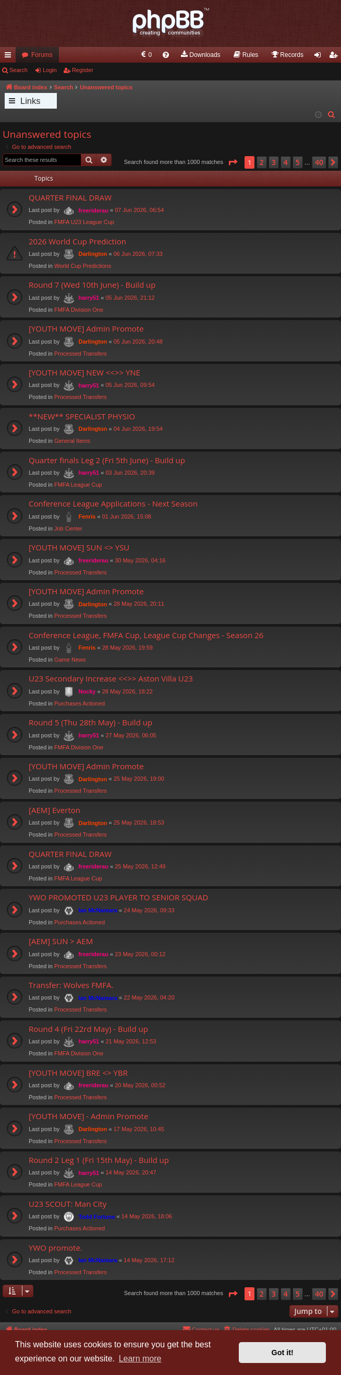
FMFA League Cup (78, 484)
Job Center (68, 528)
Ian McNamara (97, 910)
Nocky (86, 691)
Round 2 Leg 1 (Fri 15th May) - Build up (99, 1160)
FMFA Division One (78, 310)
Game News (70, 659)
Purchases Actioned (79, 703)
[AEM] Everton (54, 810)
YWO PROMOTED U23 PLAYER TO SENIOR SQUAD (118, 897)
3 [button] (274, 162)
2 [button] (262, 162)
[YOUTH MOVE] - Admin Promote (88, 1116)
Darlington (92, 254)
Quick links (10, 57)
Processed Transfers (80, 353)
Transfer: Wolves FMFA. (71, 985)
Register (82, 70)
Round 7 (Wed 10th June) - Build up (92, 284)
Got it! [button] (283, 1352)
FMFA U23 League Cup (84, 222)
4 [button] (286, 162)
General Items (72, 441)
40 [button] (319, 162)
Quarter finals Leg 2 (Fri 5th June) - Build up (107, 460)
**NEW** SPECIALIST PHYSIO (82, 416)
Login (50, 70)
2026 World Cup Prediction (77, 241)
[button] (232, 162)
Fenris (86, 516)
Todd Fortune (96, 1217)
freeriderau (93, 210)
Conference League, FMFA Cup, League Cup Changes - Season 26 (146, 635)
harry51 (88, 298)
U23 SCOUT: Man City (67, 1203)
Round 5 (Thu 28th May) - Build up (90, 722)
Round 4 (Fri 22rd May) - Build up (88, 1029)
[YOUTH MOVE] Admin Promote (86, 328)
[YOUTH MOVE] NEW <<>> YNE (84, 372)
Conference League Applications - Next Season (113, 503)
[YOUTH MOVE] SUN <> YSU (79, 547)
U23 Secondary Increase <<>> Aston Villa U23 (111, 678)
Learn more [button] (140, 1358)
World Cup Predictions (82, 266)
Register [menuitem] (335, 57)
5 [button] (298, 162)
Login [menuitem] (319, 57)
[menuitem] (146, 55)
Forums (42, 54)
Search (18, 70)
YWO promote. (55, 1247)
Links (30, 100)
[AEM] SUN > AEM (61, 941)
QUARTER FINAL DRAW (70, 197)
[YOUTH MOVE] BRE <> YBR (78, 1072)
